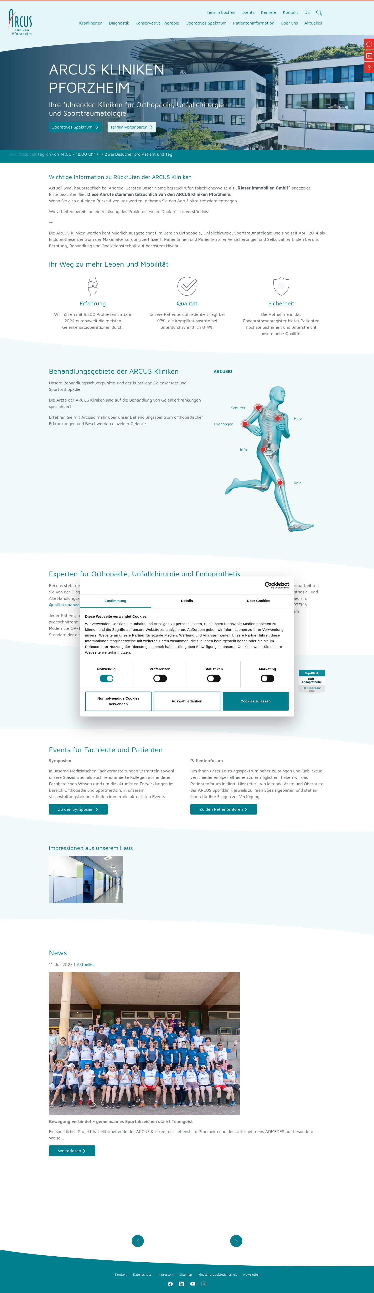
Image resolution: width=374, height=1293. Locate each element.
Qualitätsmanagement (70, 604)
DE (307, 12)
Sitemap (186, 1274)
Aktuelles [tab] (313, 22)
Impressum (166, 1274)
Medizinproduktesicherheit (217, 1274)
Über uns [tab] (289, 22)
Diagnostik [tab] (119, 22)
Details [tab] (187, 601)
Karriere (268, 12)
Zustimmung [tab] (115, 601)
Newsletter (251, 1274)
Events (248, 12)
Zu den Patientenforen (221, 809)
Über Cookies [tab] (258, 601)
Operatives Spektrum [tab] (206, 22)
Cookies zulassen (256, 701)
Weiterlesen (69, 1150)
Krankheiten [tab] (91, 22)
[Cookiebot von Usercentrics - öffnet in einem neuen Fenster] (268, 585)
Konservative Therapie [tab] (157, 22)
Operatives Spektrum (73, 126)
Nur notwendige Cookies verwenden (119, 701)
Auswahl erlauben (187, 701)
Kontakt (290, 12)
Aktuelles (85, 964)
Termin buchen (221, 12)
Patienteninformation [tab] (253, 22)
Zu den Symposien (76, 809)
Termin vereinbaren (129, 126)
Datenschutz (142, 1274)
